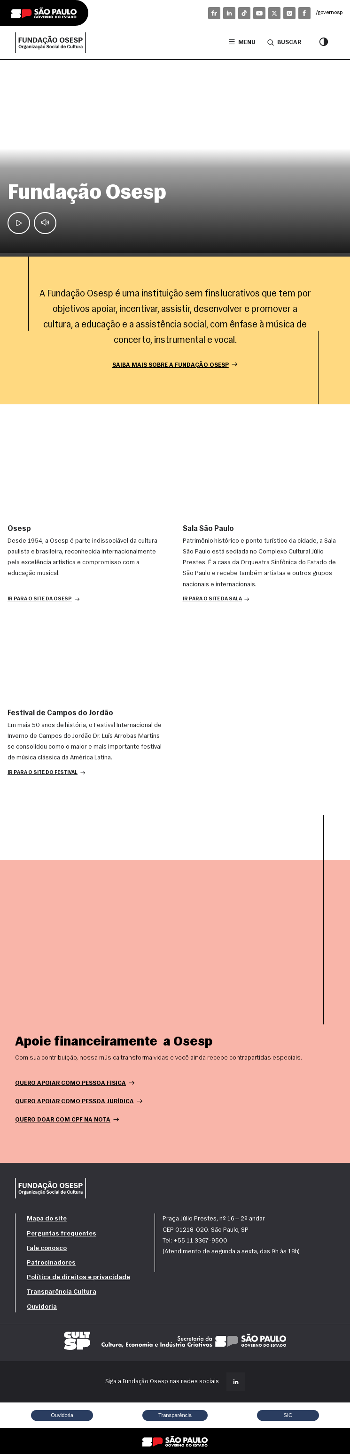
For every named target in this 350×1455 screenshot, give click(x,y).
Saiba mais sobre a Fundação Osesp (175, 365)
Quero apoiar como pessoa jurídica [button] (79, 1102)
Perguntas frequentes (61, 1234)
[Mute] (45, 223)
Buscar (284, 42)
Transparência (175, 1415)
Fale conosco (47, 1248)
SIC (287, 1415)
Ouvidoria (42, 1307)
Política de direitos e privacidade (78, 1277)
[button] (44, 600)
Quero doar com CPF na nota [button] (67, 1120)
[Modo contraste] (323, 42)
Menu (242, 42)
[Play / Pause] (19, 223)
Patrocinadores (51, 1263)
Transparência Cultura (61, 1292)
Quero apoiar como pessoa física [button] (75, 1084)
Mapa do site (47, 1219)
